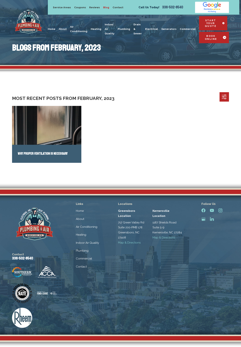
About (80, 219)
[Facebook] (203, 210)
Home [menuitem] (51, 28)
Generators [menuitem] (168, 28)
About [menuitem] (63, 28)
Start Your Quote (214, 23)
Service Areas (62, 7)
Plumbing (82, 250)
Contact (118, 7)
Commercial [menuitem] (188, 28)
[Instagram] (220, 210)
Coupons (80, 7)
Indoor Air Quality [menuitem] (109, 29)
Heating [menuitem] (96, 28)
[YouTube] (212, 210)
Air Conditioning (86, 227)
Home (80, 211)
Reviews (94, 7)
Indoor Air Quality (87, 242)
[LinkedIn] (212, 219)
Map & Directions (129, 242)
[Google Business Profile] (203, 219)
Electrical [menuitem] (151, 28)
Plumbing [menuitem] (124, 28)
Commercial (84, 258)
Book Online (215, 37)
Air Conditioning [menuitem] (78, 29)
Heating (81, 234)
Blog (106, 7)
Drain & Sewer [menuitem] (137, 29)
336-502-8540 (172, 7)
